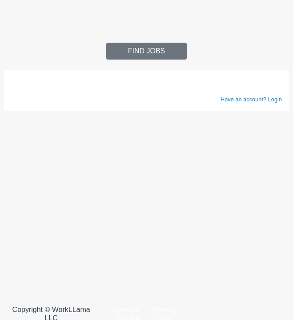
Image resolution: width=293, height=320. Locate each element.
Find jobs (146, 51)
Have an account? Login (251, 99)
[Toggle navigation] (16, 16)
